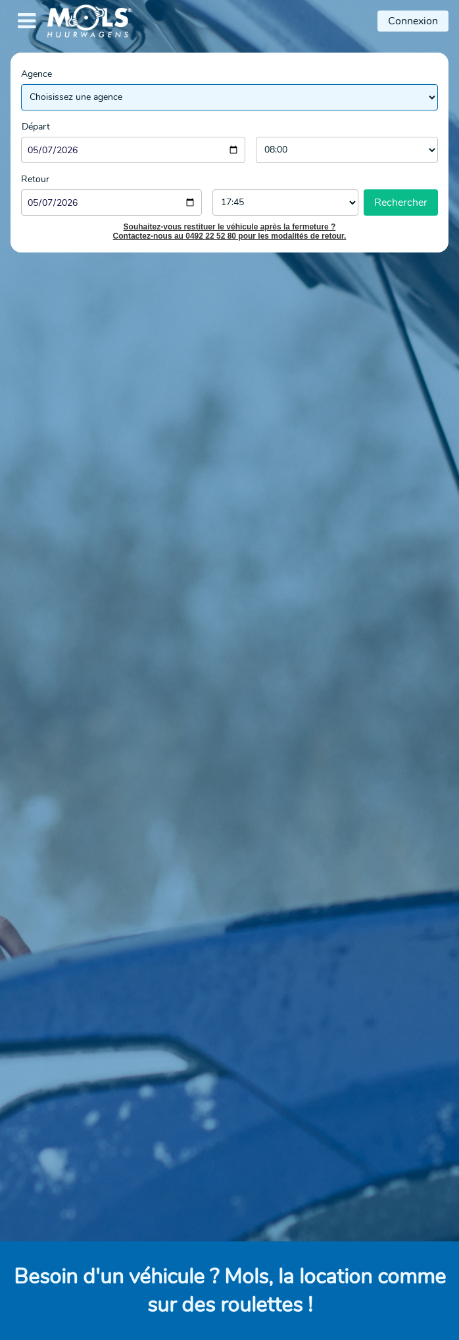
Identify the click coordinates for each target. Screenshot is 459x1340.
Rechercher (400, 202)
